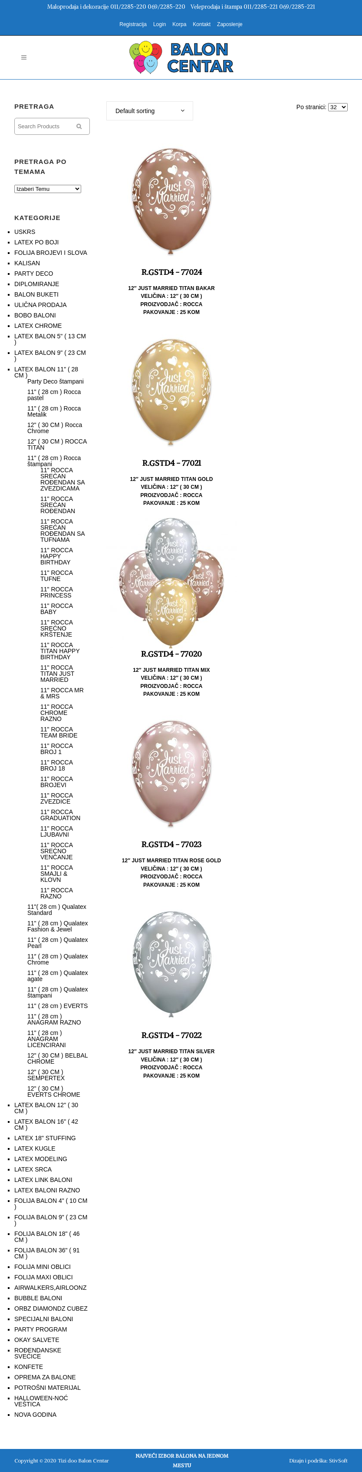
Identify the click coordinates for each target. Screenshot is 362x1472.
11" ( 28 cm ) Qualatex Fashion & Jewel (57, 926)
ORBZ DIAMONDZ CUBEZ (51, 1308)
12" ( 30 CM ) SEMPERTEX (46, 1074)
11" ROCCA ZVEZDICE (56, 798)
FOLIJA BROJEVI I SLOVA (50, 252)
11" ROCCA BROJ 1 (56, 748)
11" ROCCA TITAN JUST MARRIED (57, 673)
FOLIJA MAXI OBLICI (43, 1277)
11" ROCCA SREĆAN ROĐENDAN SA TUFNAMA (62, 530)
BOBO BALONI (35, 315)
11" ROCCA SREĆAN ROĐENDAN (57, 504)
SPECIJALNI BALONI (43, 1318)
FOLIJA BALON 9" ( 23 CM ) (50, 1220)
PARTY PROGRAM (40, 1329)
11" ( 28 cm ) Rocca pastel (54, 394)
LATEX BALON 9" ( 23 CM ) (50, 355)
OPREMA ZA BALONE (45, 1377)
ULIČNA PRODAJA (40, 304)
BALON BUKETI (36, 294)
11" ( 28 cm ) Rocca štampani (54, 460)
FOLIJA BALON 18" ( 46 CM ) (46, 1236)
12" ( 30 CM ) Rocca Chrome (54, 427)
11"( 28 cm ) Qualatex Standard (56, 909)
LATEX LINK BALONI (43, 1179)
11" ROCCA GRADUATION (60, 814)
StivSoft (338, 1460)
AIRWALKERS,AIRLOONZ (50, 1287)
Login (159, 24)
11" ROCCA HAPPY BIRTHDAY (56, 556)
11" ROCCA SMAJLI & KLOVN (56, 873)
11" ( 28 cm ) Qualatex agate (57, 975)
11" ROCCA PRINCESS (56, 592)
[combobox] (149, 110)
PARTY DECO (33, 273)
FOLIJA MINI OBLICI (42, 1266)
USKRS (24, 231)
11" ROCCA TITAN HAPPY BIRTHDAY (60, 651)
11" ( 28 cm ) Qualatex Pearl (57, 942)
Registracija (133, 24)
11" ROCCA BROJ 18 (56, 765)
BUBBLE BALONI (38, 1298)
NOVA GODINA (35, 1414)
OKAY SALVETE (36, 1339)
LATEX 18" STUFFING (45, 1138)
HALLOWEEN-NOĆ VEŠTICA (41, 1401)
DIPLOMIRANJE (36, 283)
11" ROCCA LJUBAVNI (56, 831)
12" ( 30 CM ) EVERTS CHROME (53, 1091)
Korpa (179, 24)
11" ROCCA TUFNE (56, 575)
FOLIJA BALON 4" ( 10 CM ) (50, 1203)
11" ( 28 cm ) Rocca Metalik (54, 411)
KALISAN (27, 263)
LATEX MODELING (40, 1158)
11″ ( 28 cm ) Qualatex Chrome (57, 959)
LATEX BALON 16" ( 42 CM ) (46, 1124)
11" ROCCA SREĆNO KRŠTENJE (56, 628)
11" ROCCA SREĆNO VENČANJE (56, 851)
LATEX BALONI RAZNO (47, 1190)
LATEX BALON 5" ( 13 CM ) (50, 339)
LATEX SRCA (33, 1169)
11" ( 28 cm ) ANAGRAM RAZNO (54, 1019)
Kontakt (202, 24)
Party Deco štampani (55, 381)
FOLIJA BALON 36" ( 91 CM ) (46, 1253)
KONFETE (28, 1366)
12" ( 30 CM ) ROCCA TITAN (56, 444)
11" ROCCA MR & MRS (62, 693)
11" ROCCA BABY (56, 608)
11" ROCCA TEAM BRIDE (59, 732)
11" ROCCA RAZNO (56, 893)
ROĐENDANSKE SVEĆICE (37, 1353)
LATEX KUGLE (35, 1148)
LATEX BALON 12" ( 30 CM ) (46, 1108)
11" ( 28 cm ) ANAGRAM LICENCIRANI (46, 1038)
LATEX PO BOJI (36, 242)
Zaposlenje (230, 24)
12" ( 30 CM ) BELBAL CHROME (57, 1058)
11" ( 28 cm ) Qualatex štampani (57, 992)
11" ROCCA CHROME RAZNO (56, 712)
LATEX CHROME (38, 325)
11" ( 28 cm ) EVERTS (57, 1005)
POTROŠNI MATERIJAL (47, 1387)
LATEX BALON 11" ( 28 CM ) (46, 372)
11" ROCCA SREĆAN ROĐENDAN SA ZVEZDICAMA (62, 479)
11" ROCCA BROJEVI (56, 781)
